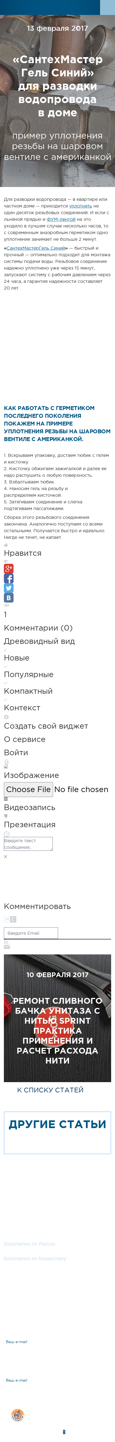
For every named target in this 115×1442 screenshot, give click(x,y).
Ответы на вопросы (44, 1315)
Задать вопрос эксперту (50, 1295)
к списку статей (50, 1090)
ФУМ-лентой (61, 219)
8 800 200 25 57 (24, 1252)
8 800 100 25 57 (24, 1237)
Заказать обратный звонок (58, 1275)
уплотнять (80, 205)
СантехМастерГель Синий (36, 247)
